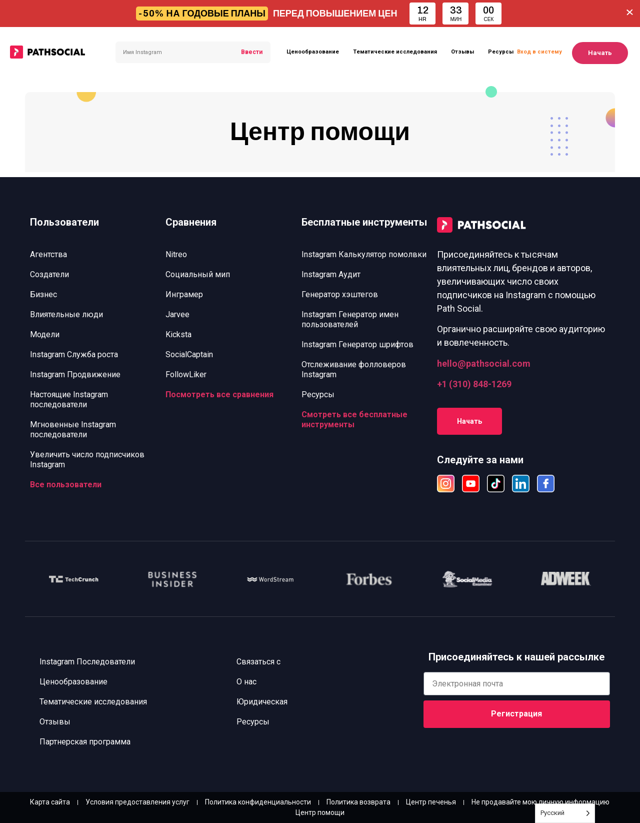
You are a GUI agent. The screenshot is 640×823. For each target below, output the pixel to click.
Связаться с (258, 661)
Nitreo (176, 254)
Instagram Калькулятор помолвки (364, 254)
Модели (45, 334)
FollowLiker (186, 374)
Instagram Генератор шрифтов (358, 344)
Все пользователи (66, 484)
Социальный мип (198, 274)
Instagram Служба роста (74, 354)
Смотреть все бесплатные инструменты (355, 419)
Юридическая (262, 701)
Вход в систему (539, 52)
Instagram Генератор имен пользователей (350, 319)
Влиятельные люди (66, 314)
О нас (246, 681)
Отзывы (462, 52)
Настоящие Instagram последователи (69, 399)
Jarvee (178, 314)
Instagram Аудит (331, 274)
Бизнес (43, 294)
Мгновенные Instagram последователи (73, 429)
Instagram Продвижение (75, 374)
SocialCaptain (189, 354)
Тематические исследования (395, 52)
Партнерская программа (85, 741)
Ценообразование (312, 52)
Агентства (48, 254)
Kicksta (179, 334)
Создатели (49, 274)
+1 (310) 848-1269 (474, 384)
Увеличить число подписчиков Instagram (87, 459)
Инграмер (184, 294)
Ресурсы (501, 52)
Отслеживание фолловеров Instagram (354, 369)
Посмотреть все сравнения (220, 394)
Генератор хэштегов (340, 294)
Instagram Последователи (88, 661)
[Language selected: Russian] (565, 813)
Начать (600, 53)
